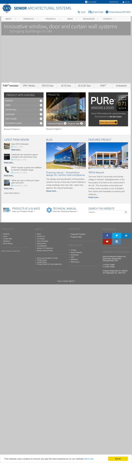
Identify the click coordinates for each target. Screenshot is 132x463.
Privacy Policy (42, 260)
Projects (51, 19)
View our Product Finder (22, 211)
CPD (72, 257)
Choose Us (41, 236)
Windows (9, 100)
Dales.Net (17, 251)
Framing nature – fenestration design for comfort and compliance (65, 173)
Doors (8, 105)
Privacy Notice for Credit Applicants (49, 264)
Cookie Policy (42, 262)
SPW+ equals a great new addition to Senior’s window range (26, 168)
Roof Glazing (10, 118)
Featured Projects (78, 234)
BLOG (49, 140)
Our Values (41, 239)
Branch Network (76, 252)
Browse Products (11, 129)
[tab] (20, 95)
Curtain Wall (11, 109)
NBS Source (75, 262)
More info (89, 459)
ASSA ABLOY (69, 281)
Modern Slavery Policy (45, 251)
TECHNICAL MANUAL (65, 208)
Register (114, 2)
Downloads (75, 255)
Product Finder (98, 11)
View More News (11, 193)
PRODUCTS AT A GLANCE (26, 208)
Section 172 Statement (45, 248)
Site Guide (90, 2)
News (70, 19)
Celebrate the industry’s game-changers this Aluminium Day (24, 155)
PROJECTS (53, 95)
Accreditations (42, 246)
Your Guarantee (42, 241)
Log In (127, 2)
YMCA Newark (96, 172)
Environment (41, 243)
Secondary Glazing (13, 123)
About (8, 19)
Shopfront (10, 114)
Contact (107, 19)
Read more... (16, 149)
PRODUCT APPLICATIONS (20, 95)
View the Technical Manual (64, 211)
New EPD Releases (20, 144)
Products (28, 19)
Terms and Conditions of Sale (47, 258)
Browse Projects (53, 129)
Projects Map (76, 237)
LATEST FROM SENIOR (16, 140)
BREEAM (74, 260)
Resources (89, 19)
